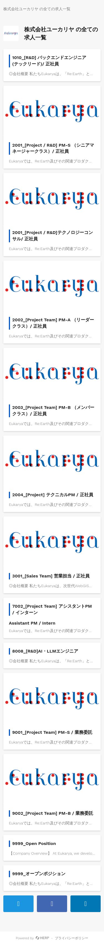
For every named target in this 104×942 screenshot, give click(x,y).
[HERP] (42, 938)
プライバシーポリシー (71, 938)
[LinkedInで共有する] (85, 903)
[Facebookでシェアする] (52, 903)
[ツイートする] (18, 903)
